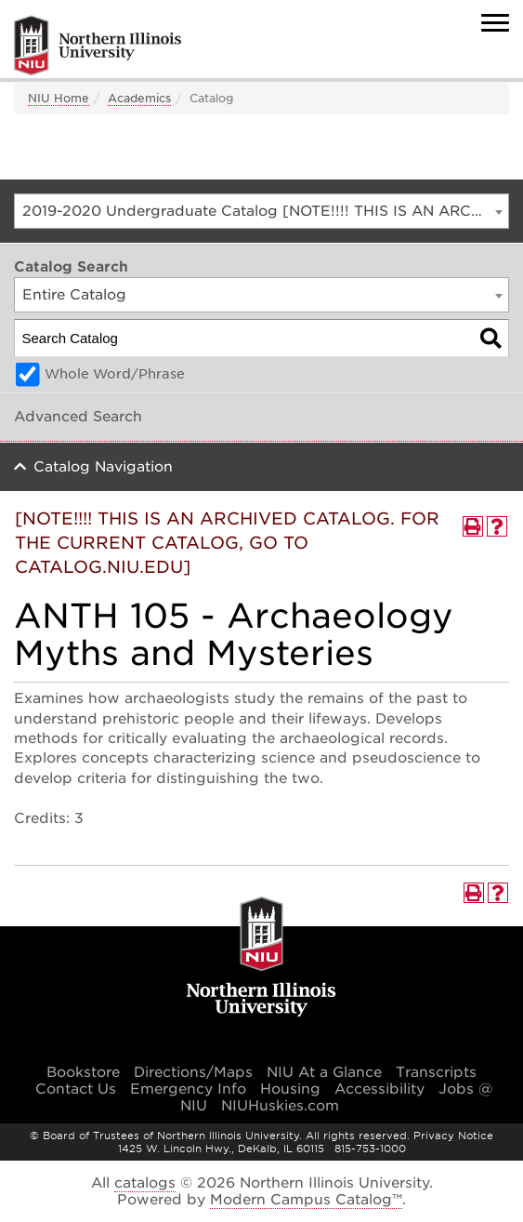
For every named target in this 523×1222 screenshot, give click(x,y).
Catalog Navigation (103, 466)
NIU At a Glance (324, 1072)
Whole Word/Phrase (115, 373)
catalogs (145, 1183)
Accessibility (379, 1089)
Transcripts (436, 1072)
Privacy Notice (453, 1135)
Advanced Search (78, 416)
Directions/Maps (193, 1072)
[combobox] (261, 211)
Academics (139, 98)
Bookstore (83, 1072)
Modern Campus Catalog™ (306, 1199)
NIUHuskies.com (280, 1105)
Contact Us (75, 1089)
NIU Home (58, 98)
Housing (290, 1089)
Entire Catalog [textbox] (74, 294)
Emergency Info (188, 1089)
